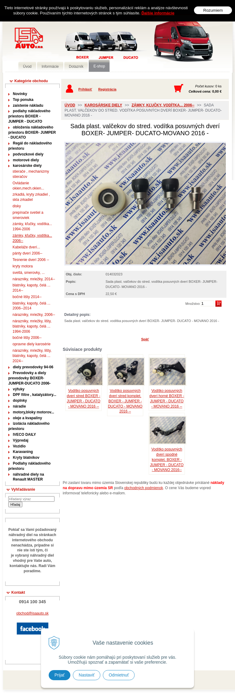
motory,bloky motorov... (33, 412)
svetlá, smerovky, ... (29, 272)
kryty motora (23, 266)
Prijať (59, 675)
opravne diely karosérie (31, 344)
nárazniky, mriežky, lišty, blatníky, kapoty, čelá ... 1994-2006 (32, 326)
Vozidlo (19, 446)
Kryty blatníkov (26, 457)
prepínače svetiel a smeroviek (28, 215)
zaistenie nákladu (28, 105)
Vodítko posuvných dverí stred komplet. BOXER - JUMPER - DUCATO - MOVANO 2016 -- (125, 401)
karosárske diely (27, 165)
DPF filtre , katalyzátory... (34, 395)
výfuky (18, 389)
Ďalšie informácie (157, 13)
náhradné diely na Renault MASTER (28, 477)
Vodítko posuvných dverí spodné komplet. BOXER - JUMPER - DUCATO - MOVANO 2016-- (167, 459)
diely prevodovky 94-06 (33, 367)
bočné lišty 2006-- (27, 337)
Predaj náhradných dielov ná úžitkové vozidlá (91, 48)
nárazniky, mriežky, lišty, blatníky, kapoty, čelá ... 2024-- (32, 355)
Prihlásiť (85, 89)
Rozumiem (213, 10)
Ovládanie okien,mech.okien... (28, 185)
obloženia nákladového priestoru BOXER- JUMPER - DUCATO (32, 132)
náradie (19, 406)
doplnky (20, 400)
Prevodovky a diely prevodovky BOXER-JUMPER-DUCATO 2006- (29, 378)
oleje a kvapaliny (27, 418)
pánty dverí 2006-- (27, 253)
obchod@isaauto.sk (32, 613)
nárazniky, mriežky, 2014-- (34, 279)
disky (17, 206)
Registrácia (107, 89)
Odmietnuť (119, 675)
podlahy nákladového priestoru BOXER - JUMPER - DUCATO (29, 116)
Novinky (20, 94)
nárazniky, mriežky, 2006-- (34, 314)
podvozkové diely (28, 154)
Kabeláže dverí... (26, 247)
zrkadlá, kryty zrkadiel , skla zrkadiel (31, 197)
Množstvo (192, 303)
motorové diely (26, 160)
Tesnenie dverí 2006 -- (31, 260)
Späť (145, 339)
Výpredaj (20, 440)
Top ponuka (23, 100)
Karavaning (23, 452)
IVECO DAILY (24, 434)
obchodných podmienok (143, 488)
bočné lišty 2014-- (27, 297)
